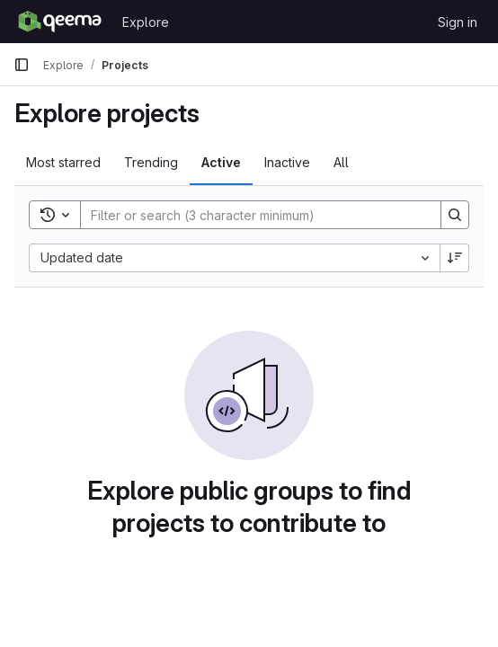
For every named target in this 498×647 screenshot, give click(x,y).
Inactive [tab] (287, 162)
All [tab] (341, 162)
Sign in (457, 22)
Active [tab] (221, 162)
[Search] (252, 215)
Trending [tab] (151, 162)
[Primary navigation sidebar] (21, 64)
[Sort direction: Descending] (454, 258)
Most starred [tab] (63, 162)
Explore (145, 22)
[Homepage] (59, 21)
